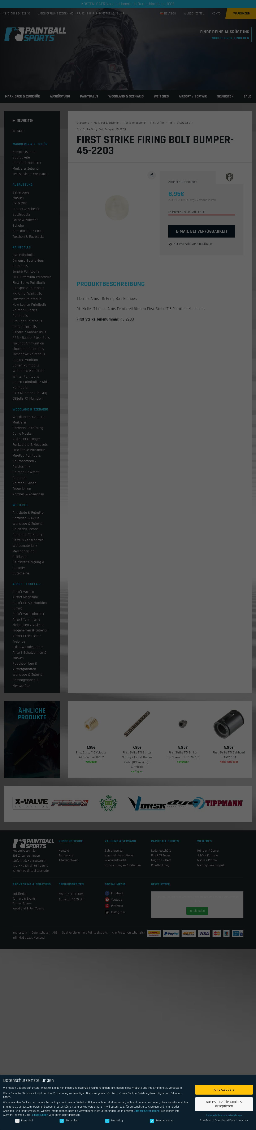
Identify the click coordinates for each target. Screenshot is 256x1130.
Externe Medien (162, 1120)
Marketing (114, 1120)
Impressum (243, 1120)
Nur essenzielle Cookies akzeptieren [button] (224, 1104)
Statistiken (69, 1120)
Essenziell (24, 1120)
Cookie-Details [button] (206, 1120)
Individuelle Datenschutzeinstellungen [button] (224, 1115)
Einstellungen (40, 1115)
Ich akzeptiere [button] (224, 1089)
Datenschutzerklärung (147, 1111)
